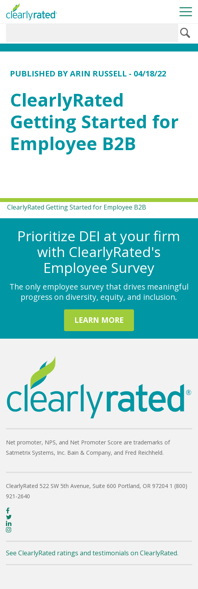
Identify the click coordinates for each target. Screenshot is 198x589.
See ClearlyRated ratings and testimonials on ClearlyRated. (92, 553)
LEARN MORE (99, 320)
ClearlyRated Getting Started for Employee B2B (76, 207)
